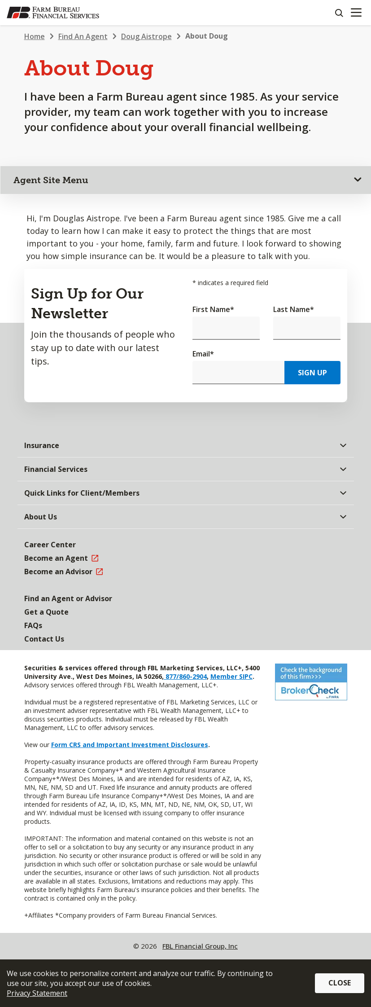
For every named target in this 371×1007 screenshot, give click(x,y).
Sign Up (312, 373)
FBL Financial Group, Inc (200, 945)
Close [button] (339, 983)
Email (203, 354)
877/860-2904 (185, 676)
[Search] (339, 13)
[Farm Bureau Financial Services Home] (53, 12)
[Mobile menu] (356, 13)
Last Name (293, 309)
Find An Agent (83, 36)
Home (34, 36)
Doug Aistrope (146, 36)
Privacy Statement (37, 993)
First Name (213, 309)
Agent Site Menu (50, 180)
